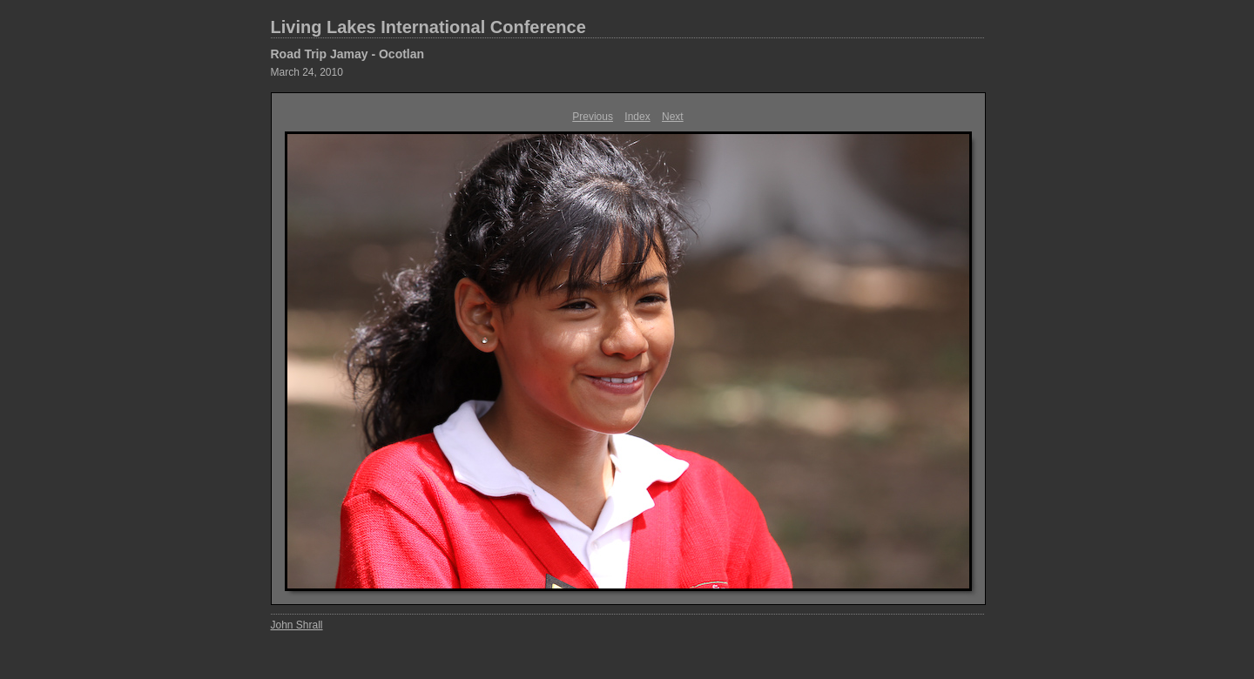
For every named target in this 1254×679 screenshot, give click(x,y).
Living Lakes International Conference (428, 27)
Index (637, 117)
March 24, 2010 (307, 72)
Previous (592, 117)
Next (673, 117)
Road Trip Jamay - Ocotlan (348, 54)
